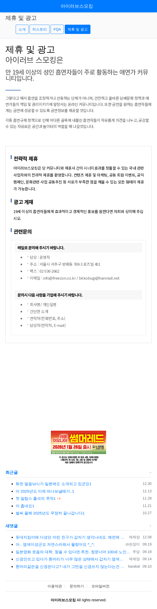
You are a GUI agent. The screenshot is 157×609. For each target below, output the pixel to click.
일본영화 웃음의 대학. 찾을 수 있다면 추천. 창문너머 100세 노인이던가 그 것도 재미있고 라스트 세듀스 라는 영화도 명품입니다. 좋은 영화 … (73, 552)
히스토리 (39, 29)
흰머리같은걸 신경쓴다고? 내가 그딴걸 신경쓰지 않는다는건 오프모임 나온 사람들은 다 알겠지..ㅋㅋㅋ (71, 566)
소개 (22, 29)
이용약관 (55, 586)
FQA (57, 29)
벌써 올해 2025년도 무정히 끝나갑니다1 (50, 513)
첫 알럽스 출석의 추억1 (36, 498)
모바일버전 (100, 586)
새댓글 (11, 526)
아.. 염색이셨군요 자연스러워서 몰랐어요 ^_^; (55, 544)
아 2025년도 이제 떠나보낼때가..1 (45, 491)
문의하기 (77, 586)
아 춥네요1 (25, 506)
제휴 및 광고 (78, 29)
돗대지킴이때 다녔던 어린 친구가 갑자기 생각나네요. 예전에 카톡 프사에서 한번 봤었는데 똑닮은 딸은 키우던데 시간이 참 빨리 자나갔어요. (71, 537)
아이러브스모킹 (77, 6)
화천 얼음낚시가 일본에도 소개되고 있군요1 (53, 484)
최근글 (11, 472)
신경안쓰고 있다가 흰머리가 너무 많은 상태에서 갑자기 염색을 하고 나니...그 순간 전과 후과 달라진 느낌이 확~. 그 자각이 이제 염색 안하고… (71, 559)
